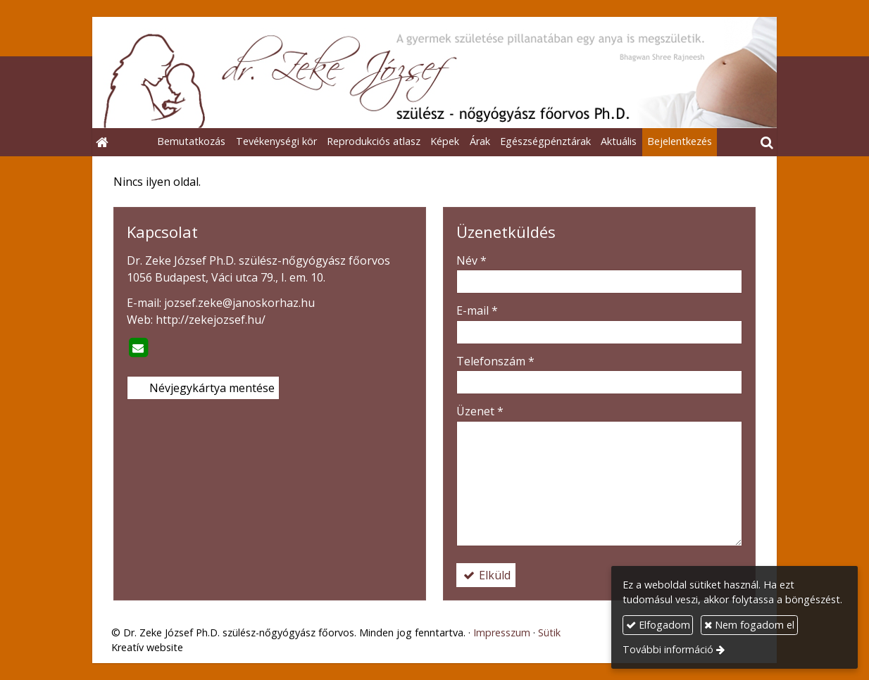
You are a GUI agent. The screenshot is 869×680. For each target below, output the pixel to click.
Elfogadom (658, 624)
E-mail (477, 310)
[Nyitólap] (434, 72)
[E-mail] (138, 347)
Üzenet (480, 411)
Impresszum (501, 632)
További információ (668, 649)
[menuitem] (191, 142)
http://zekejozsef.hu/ (210, 319)
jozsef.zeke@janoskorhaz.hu (239, 302)
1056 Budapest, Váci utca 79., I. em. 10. (226, 277)
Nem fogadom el (749, 624)
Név (471, 260)
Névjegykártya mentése (203, 388)
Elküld (486, 575)
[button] (767, 142)
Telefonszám (495, 361)
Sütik (549, 632)
